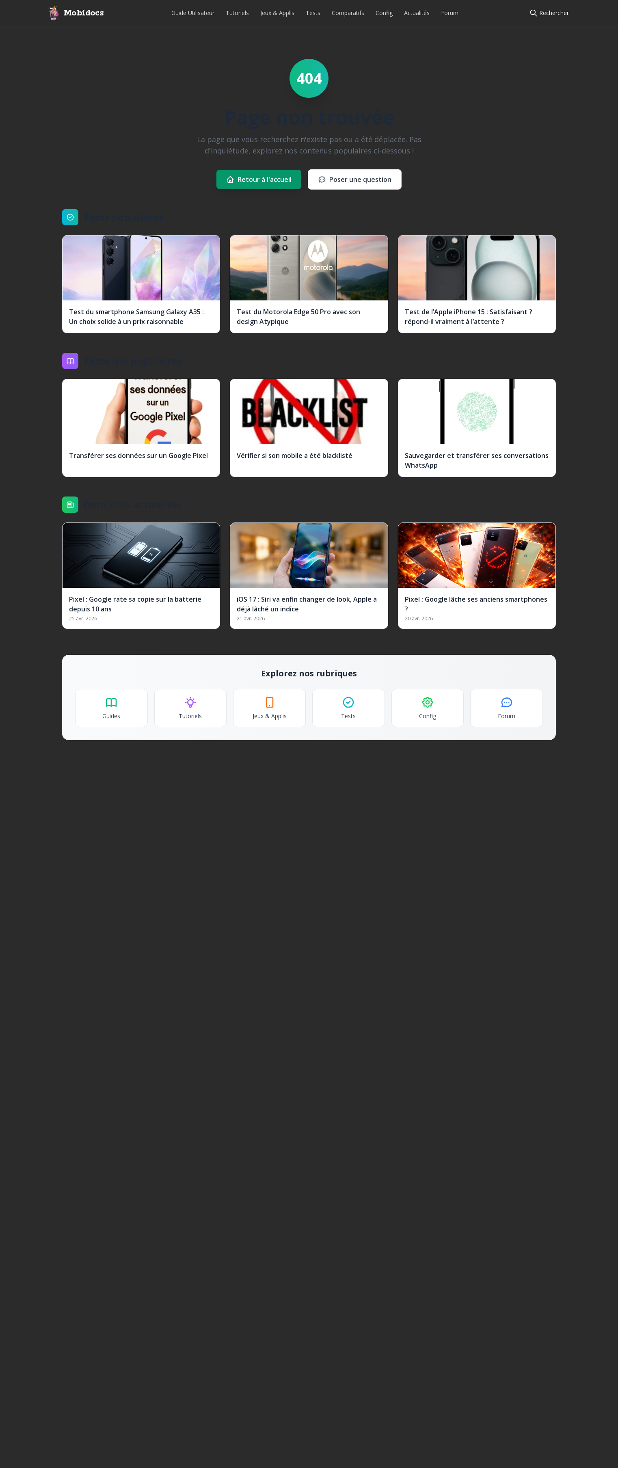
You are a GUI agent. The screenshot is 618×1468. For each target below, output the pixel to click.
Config (384, 13)
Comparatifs (348, 13)
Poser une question (354, 179)
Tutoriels (237, 13)
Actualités (417, 13)
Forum (449, 13)
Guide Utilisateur (192, 13)
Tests (313, 13)
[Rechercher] (549, 13)
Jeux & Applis (277, 13)
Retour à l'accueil (259, 179)
